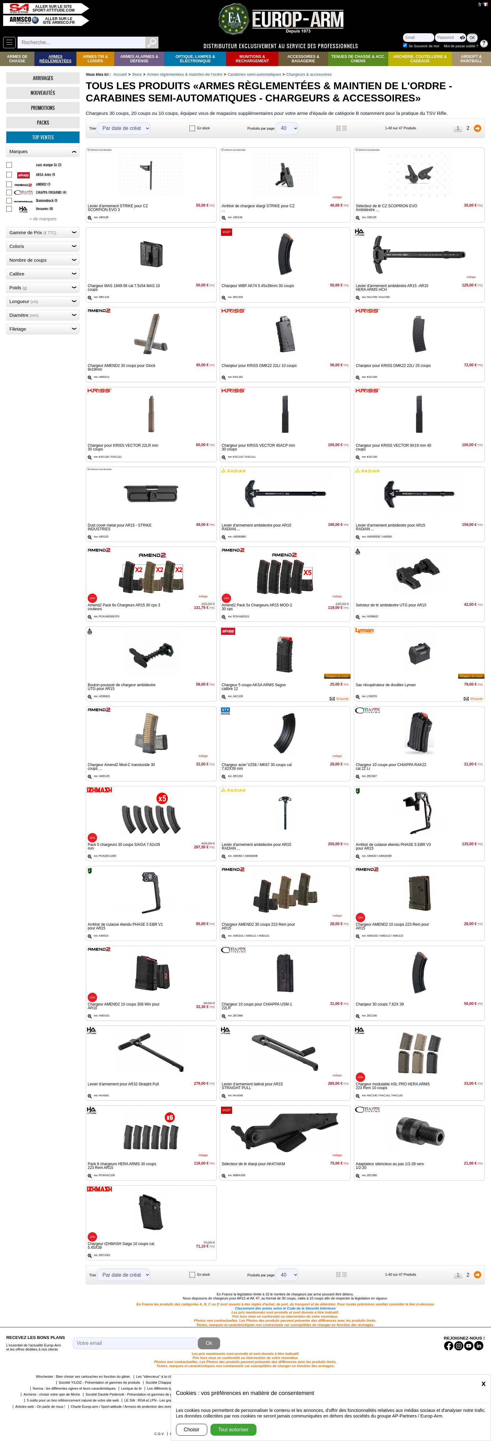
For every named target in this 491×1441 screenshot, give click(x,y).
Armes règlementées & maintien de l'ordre (184, 74)
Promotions (43, 108)
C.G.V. (159, 1433)
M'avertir (342, 699)
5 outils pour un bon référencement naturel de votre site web (73, 1400)
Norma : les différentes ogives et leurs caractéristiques (74, 1388)
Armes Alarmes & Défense (139, 58)
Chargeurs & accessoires (309, 74)
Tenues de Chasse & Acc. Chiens (358, 58)
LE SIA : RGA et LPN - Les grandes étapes (157, 1400)
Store (137, 74)
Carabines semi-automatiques (254, 74)
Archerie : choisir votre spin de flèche (51, 1394)
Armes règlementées (55, 58)
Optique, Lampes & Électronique (195, 58)
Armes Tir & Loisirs (95, 58)
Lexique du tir (131, 1388)
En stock (203, 128)
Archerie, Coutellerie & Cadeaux (420, 58)
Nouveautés (43, 93)
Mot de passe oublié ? (461, 46)
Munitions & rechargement (252, 58)
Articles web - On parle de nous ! (40, 1406)
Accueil (120, 74)
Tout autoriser (233, 1429)
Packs (43, 122)
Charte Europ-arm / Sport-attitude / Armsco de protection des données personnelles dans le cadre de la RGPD (155, 1406)
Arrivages (43, 78)
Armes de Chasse (17, 58)
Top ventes (43, 137)
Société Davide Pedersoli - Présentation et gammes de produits (133, 1394)
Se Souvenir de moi (424, 46)
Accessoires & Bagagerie (303, 58)
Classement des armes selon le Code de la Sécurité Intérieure (285, 1308)
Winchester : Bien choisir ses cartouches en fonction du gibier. (83, 1376)
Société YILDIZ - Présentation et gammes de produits (99, 1382)
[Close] (484, 1383)
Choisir (191, 1429)
